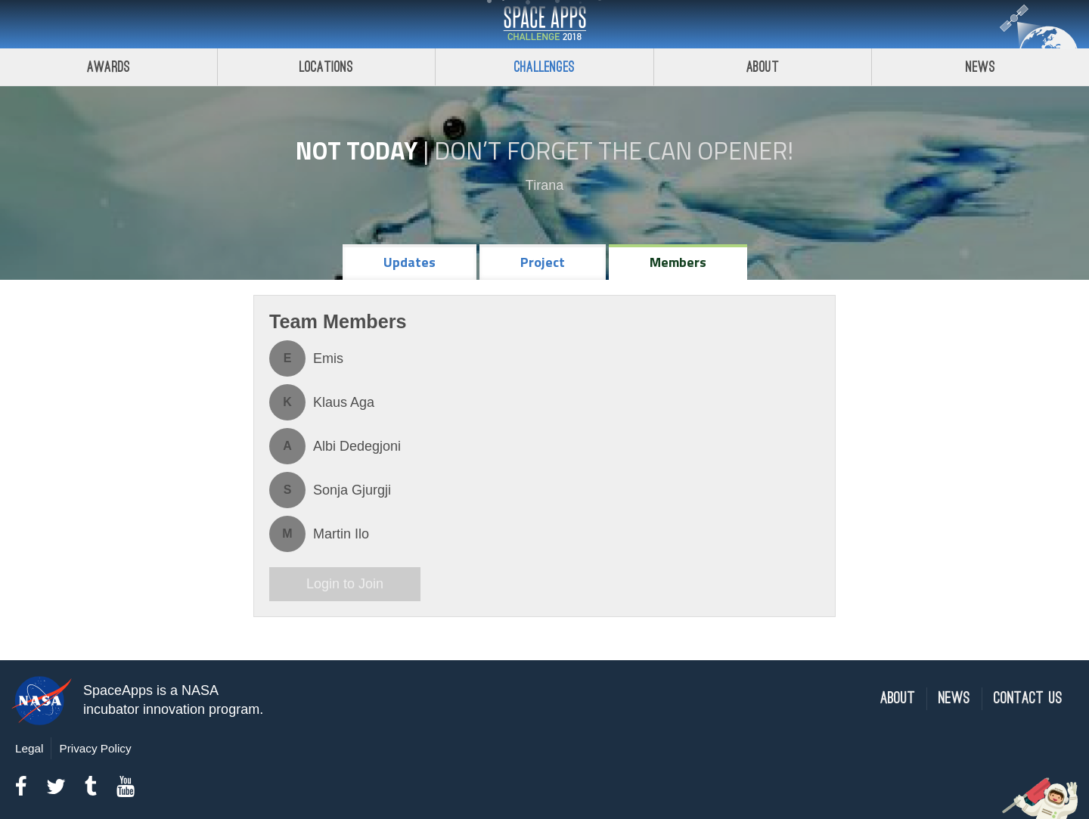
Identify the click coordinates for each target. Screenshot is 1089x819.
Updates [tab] (409, 262)
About (762, 66)
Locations (326, 66)
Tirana (544, 185)
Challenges (544, 66)
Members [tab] (678, 262)
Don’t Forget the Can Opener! (613, 150)
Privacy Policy (95, 748)
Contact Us (1028, 698)
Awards (108, 66)
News (954, 698)
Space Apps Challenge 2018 (544, 24)
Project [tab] (542, 262)
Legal (29, 748)
